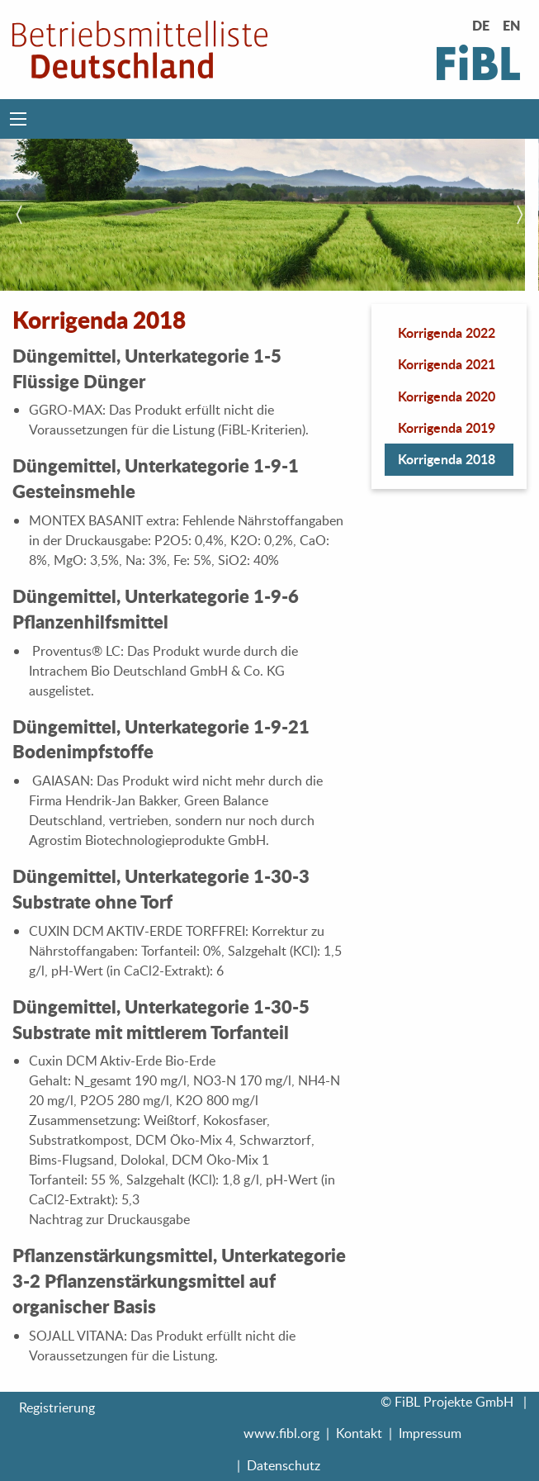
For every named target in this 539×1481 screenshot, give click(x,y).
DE (480, 25)
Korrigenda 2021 (446, 363)
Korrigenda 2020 (446, 396)
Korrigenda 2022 (446, 332)
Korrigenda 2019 (446, 427)
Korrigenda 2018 (446, 458)
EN (511, 25)
